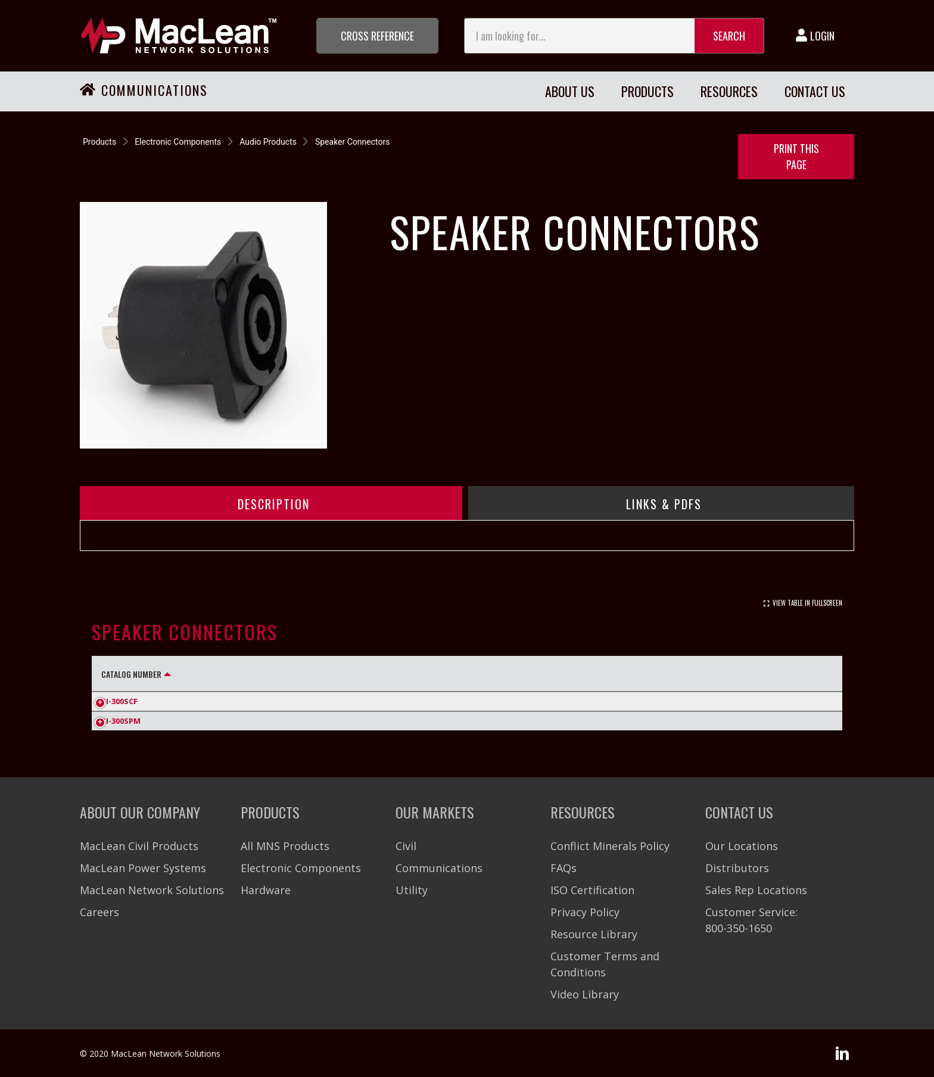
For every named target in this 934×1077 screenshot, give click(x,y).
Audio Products (268, 142)
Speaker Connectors (352, 142)
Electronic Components (178, 142)
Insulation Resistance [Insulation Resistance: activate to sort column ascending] (579, 674)
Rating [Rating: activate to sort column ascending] (269, 674)
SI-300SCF (119, 701)
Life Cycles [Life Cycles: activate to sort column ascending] (751, 674)
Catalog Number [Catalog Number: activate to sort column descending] (131, 674)
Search (729, 35)
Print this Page (796, 156)
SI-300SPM (121, 720)
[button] (377, 36)
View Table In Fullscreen (807, 603)
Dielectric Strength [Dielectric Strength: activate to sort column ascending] (391, 674)
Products (99, 142)
